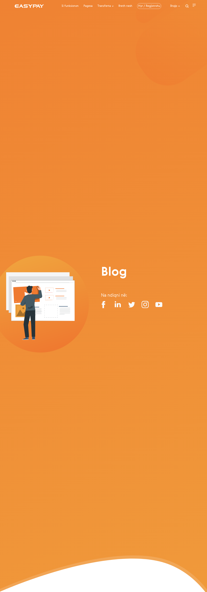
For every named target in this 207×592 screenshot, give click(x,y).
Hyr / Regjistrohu (149, 6)
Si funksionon (70, 6)
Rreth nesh (125, 6)
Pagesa (88, 6)
